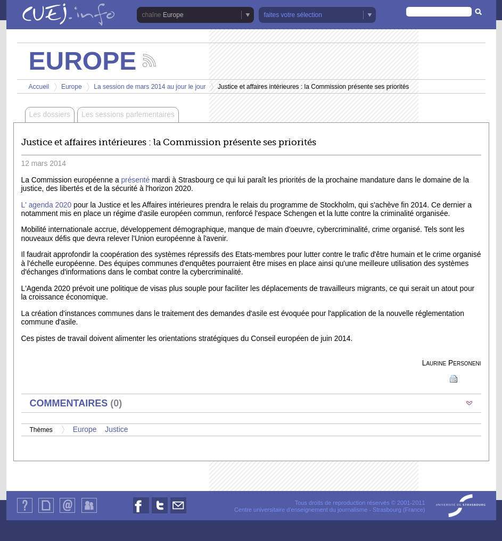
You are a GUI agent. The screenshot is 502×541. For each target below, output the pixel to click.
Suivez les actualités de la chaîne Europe (149, 60)
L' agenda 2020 (46, 205)
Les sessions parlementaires (128, 115)
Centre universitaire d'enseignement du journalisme (300, 509)
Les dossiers (49, 115)
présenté (135, 180)
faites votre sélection (293, 15)
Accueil (39, 86)
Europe (173, 15)
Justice (116, 430)
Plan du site (45, 512)
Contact (67, 512)
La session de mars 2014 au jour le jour (149, 86)
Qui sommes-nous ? (24, 512)
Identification (89, 512)
